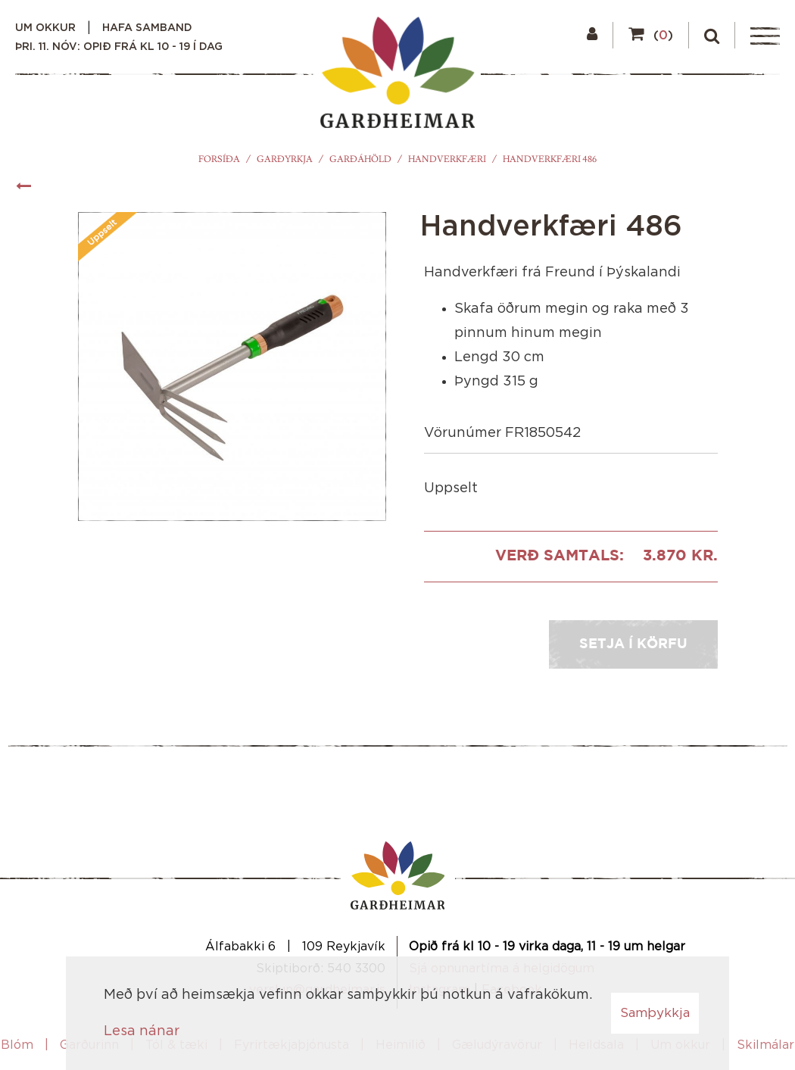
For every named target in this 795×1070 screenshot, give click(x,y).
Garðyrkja (285, 159)
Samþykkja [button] (655, 1012)
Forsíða (219, 159)
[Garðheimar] (397, 76)
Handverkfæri (447, 159)
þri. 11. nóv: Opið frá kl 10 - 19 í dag (119, 47)
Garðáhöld (360, 159)
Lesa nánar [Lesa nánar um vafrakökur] (141, 1031)
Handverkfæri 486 (550, 159)
